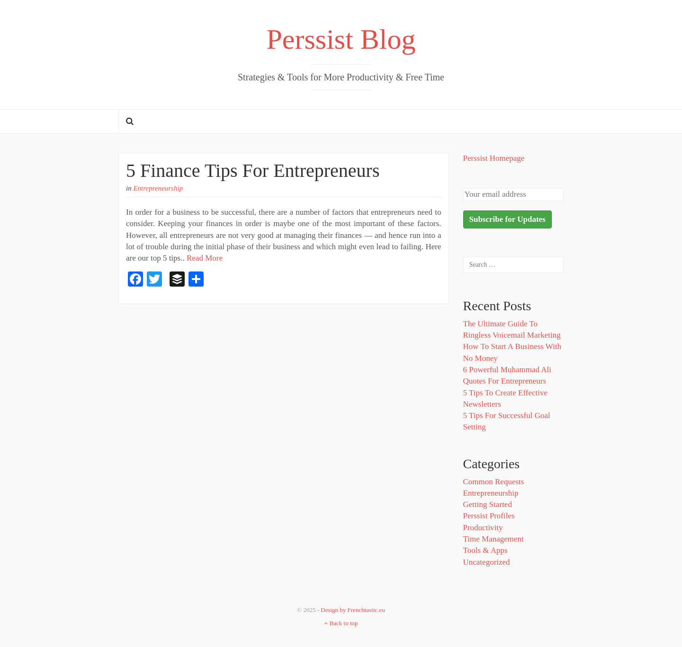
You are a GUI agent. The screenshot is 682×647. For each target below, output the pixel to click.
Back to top (341, 623)
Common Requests (493, 481)
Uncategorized (486, 562)
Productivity (483, 527)
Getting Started (487, 504)
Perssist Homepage (494, 158)
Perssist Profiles (489, 515)
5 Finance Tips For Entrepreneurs (253, 170)
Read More (205, 258)
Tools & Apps (485, 550)
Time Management (493, 538)
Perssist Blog (340, 39)
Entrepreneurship (158, 188)
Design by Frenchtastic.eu (353, 609)
